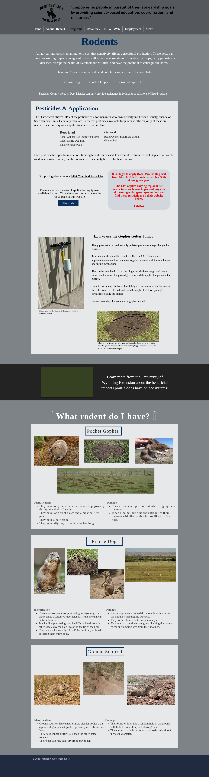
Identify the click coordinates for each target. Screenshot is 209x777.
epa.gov (139, 205)
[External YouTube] (67, 382)
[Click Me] (68, 203)
